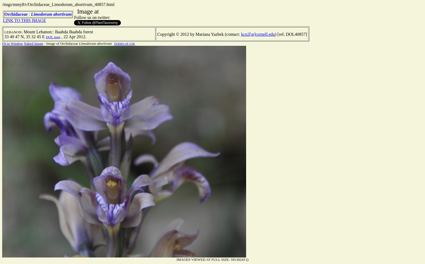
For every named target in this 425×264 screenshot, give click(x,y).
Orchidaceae (16, 14)
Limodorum (41, 14)
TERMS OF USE (124, 43)
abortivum (62, 14)
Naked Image (33, 43)
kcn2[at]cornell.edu (258, 34)
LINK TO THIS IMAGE (24, 20)
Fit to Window (12, 43)
